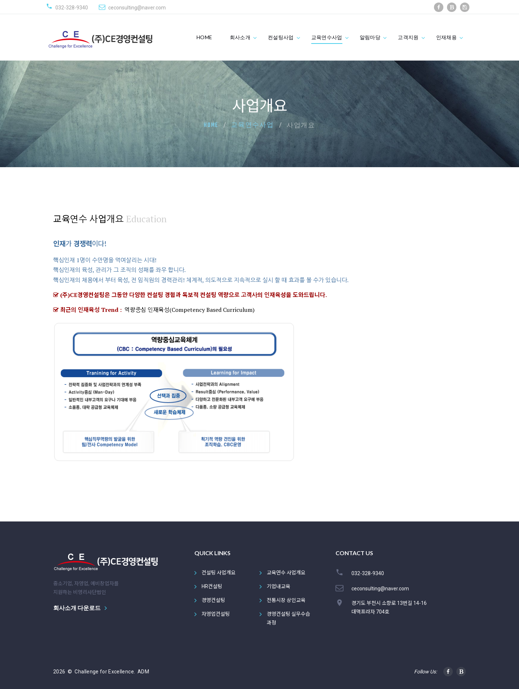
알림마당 (370, 37)
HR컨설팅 (212, 586)
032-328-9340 (71, 8)
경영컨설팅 (213, 600)
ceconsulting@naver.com (137, 8)
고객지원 (408, 37)
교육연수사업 (326, 37)
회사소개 (240, 37)
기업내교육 (278, 586)
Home (211, 125)
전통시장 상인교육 (286, 600)
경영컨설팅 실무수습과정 (288, 618)
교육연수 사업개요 (286, 572)
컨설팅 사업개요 (219, 572)
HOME (204, 37)
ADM (143, 671)
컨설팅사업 (281, 37)
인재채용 (446, 37)
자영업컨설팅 (216, 614)
